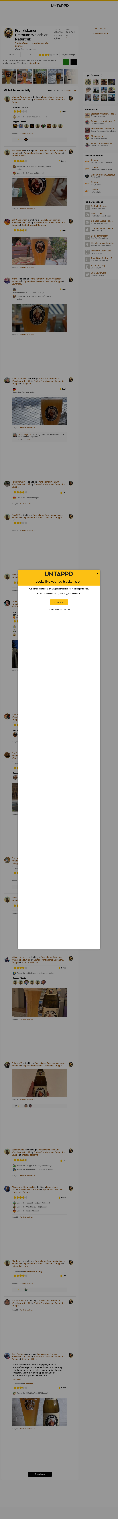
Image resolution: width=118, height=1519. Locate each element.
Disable (59, 602)
